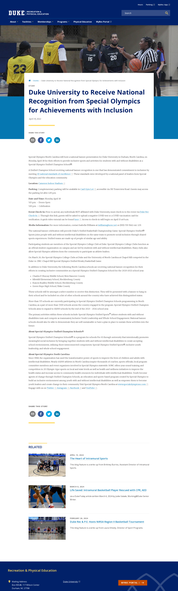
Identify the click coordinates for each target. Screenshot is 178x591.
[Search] (167, 13)
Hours (140, 4)
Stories (36, 80)
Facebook (74, 388)
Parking (149, 4)
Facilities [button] (26, 21)
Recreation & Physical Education (32, 570)
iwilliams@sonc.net (107, 225)
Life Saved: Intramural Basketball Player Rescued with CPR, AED (108, 490)
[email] (33, 140)
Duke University (70, 581)
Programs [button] (62, 21)
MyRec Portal (102, 21)
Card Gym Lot (87, 189)
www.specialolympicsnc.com (132, 384)
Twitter (50, 388)
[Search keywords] (143, 13)
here (76, 219)
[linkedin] (57, 140)
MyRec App (163, 4)
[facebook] (41, 140)
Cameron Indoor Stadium (51, 183)
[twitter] (49, 140)
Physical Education (83, 21)
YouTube (90, 388)
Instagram (62, 388)
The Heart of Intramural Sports (89, 458)
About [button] (13, 21)
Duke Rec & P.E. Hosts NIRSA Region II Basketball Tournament (107, 521)
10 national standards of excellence (54, 174)
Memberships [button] (44, 21)
